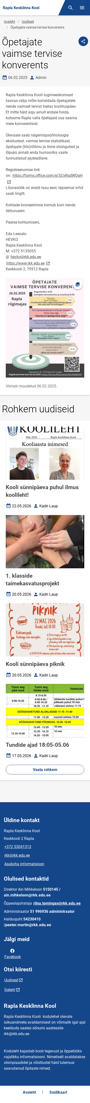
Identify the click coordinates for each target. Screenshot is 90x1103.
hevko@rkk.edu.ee (26, 257)
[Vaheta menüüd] (82, 8)
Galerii (9, 989)
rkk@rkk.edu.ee (17, 855)
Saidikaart (58, 1092)
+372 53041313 (17, 846)
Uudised (28, 22)
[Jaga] (83, 41)
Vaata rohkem (45, 769)
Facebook (12, 953)
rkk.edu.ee (28, 263)
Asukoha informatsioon (24, 864)
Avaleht (9, 22)
